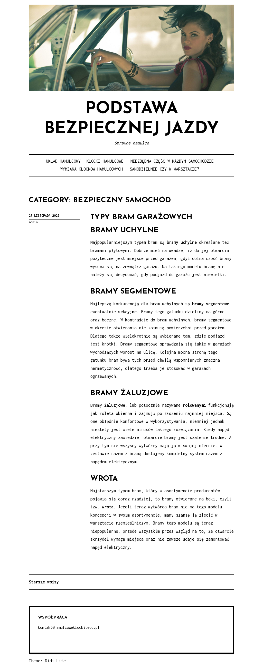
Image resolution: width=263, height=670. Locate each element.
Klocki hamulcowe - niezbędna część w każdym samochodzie (150, 161)
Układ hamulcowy (63, 161)
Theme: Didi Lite (47, 660)
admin (33, 222)
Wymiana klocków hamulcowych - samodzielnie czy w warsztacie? (129, 169)
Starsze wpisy (44, 582)
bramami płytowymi (110, 250)
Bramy (107, 405)
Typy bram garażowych (141, 217)
